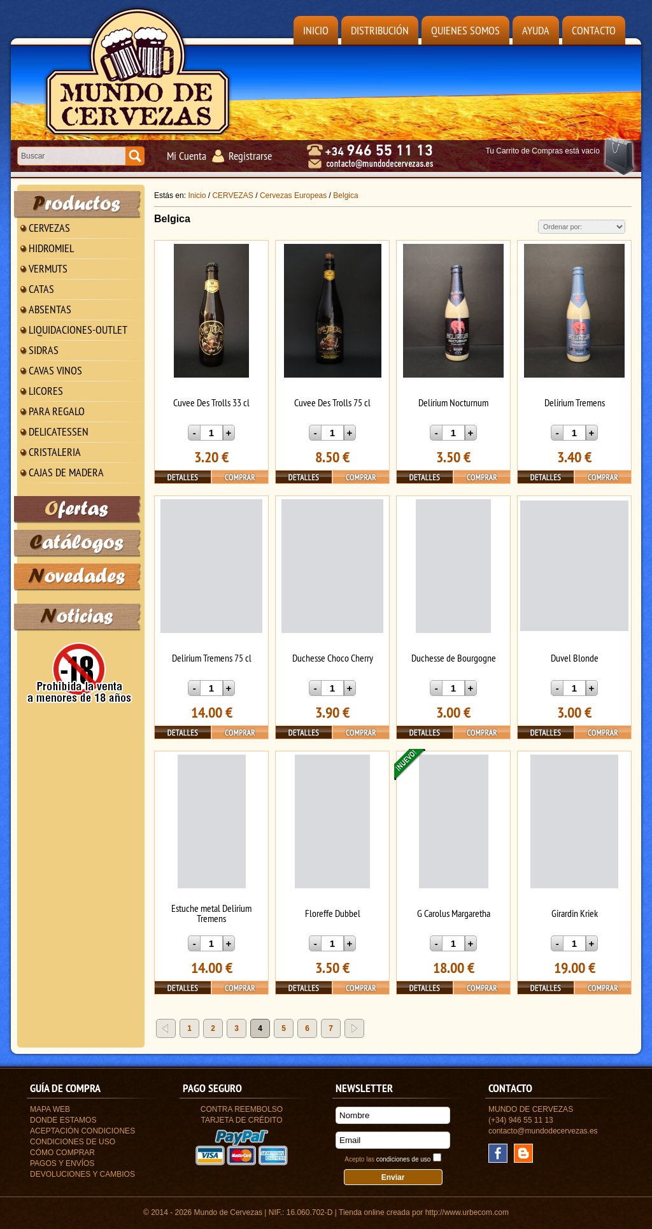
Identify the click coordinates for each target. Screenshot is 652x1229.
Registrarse (250, 155)
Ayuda (535, 30)
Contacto (594, 30)
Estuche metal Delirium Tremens (211, 913)
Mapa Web (50, 1109)
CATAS (41, 288)
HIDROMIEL (51, 248)
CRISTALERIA (55, 451)
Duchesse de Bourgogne (453, 657)
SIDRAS (44, 350)
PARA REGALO (57, 411)
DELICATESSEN (59, 431)
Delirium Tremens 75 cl (212, 657)
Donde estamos (63, 1120)
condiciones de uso (403, 1159)
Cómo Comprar (62, 1152)
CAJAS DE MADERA (66, 472)
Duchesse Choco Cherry (332, 657)
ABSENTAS (50, 309)
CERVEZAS (49, 227)
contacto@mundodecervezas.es (543, 1130)
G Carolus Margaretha (453, 913)
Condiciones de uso (72, 1141)
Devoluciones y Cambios (82, 1174)
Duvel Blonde (575, 657)
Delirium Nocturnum (453, 402)
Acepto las (387, 1159)
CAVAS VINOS (55, 370)
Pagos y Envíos (62, 1163)
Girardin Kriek (574, 913)
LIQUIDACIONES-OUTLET (78, 329)
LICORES (46, 390)
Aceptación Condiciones (82, 1130)
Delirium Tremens (574, 402)
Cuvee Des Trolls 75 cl (332, 402)
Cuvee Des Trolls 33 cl (211, 402)
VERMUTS (48, 268)
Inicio (316, 30)
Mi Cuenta (186, 155)
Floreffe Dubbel (332, 913)
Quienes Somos (465, 30)
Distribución (380, 30)
